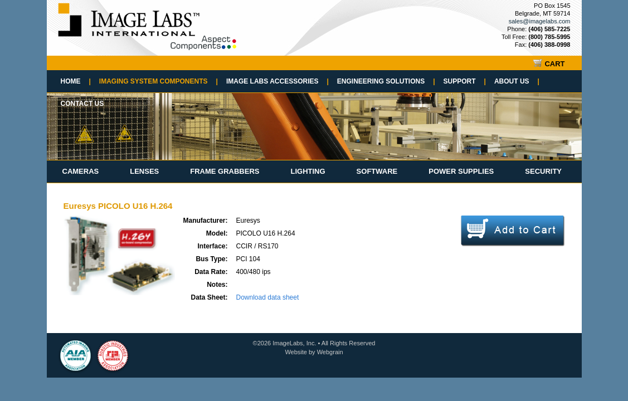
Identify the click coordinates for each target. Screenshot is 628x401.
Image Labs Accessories (277, 81)
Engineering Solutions (386, 81)
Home (76, 81)
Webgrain (330, 352)
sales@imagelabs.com (540, 21)
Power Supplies (461, 171)
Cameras (80, 171)
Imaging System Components (158, 81)
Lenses (144, 171)
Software (377, 171)
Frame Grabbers (224, 171)
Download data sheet (267, 297)
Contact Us (82, 103)
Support (465, 81)
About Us (516, 81)
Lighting (307, 171)
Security (543, 171)
